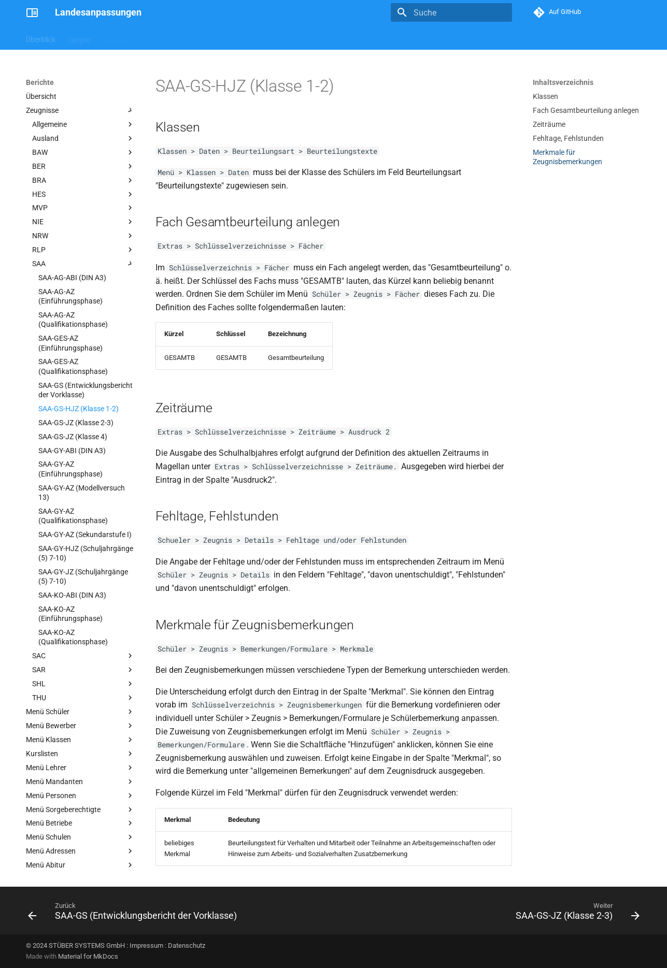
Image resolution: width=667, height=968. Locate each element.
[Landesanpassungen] (32, 12)
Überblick (40, 38)
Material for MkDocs (88, 956)
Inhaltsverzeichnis (563, 82)
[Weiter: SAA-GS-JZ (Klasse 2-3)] (575, 913)
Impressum (146, 945)
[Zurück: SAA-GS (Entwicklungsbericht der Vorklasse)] (135, 913)
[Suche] (451, 12)
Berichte (116, 38)
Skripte (79, 38)
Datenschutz (186, 945)
